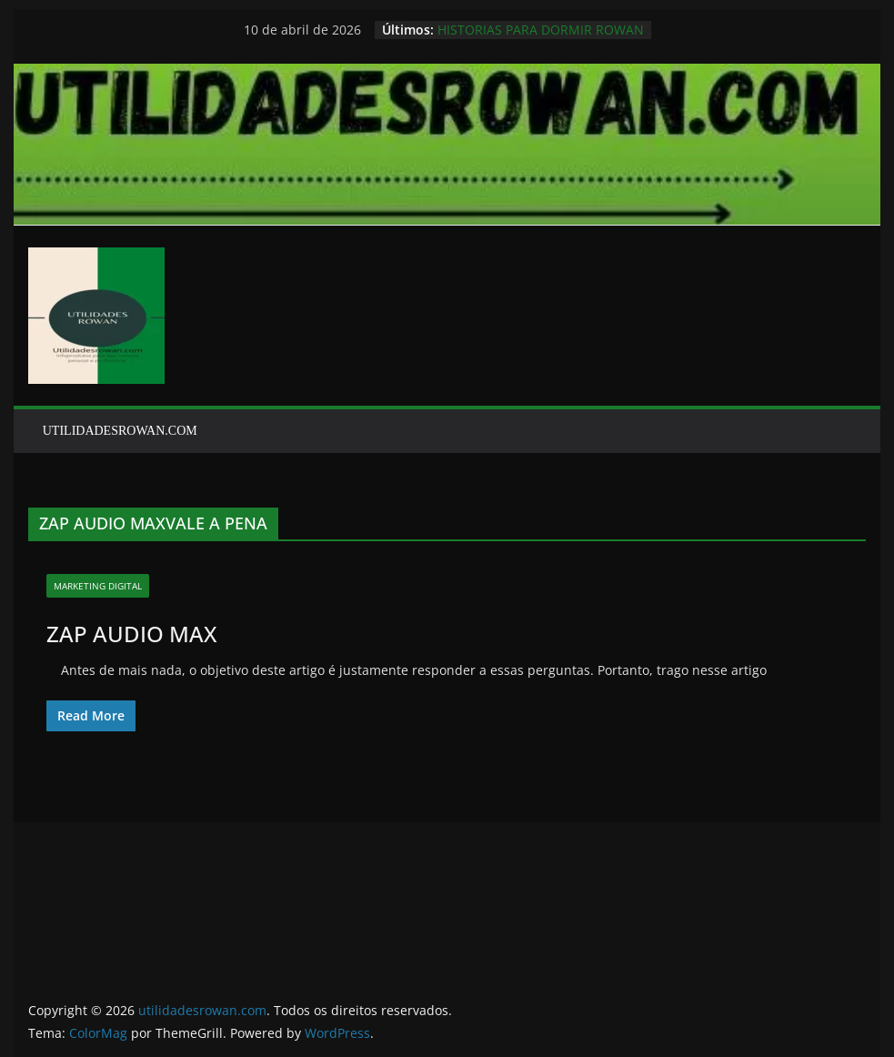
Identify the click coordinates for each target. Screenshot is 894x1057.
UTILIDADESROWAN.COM (120, 431)
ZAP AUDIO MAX (131, 634)
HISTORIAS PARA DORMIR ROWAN (540, 29)
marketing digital (98, 585)
